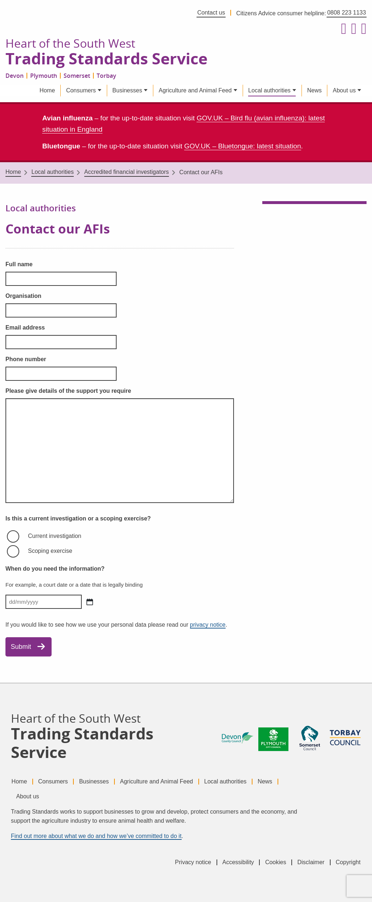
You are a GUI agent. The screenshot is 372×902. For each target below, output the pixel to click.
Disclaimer (310, 862)
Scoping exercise (50, 551)
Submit (21, 646)
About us (344, 90)
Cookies (275, 862)
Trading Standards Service (106, 59)
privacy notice (208, 625)
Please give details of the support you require (68, 391)
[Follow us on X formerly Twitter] (352, 29)
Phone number (25, 359)
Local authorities (269, 90)
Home (47, 90)
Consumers (81, 90)
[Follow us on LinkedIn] (362, 29)
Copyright (348, 862)
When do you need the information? (55, 569)
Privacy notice (193, 862)
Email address (25, 327)
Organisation (23, 296)
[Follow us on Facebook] (342, 29)
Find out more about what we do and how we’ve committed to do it (96, 836)
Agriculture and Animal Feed (195, 90)
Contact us (211, 12)
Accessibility (238, 862)
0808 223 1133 (346, 12)
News (314, 90)
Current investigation (54, 536)
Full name (19, 264)
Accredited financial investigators (126, 172)
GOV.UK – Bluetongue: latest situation (242, 146)
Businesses (127, 90)
